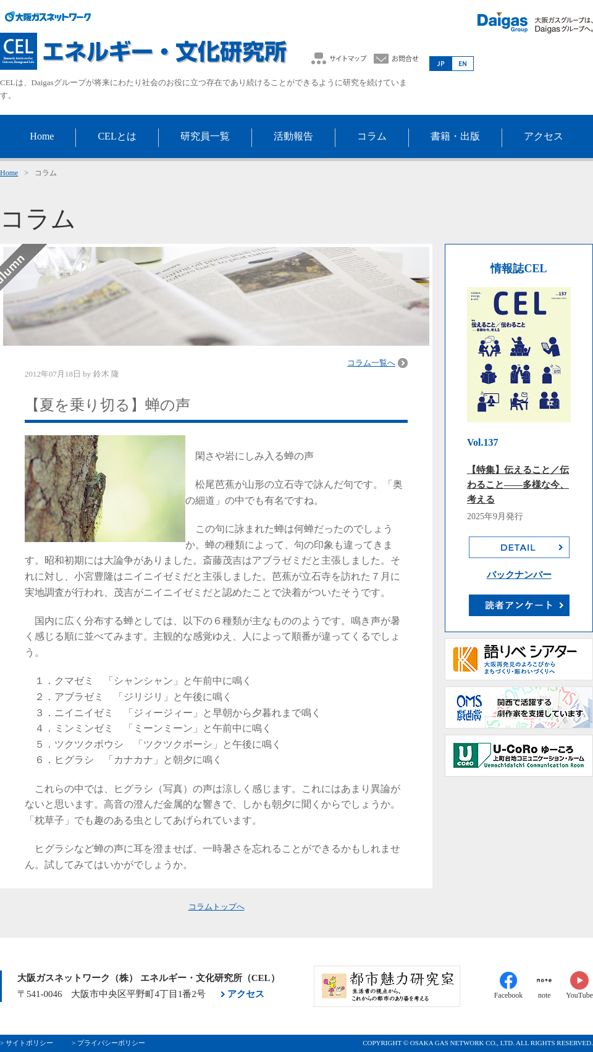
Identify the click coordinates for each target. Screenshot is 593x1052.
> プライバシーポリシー (108, 1042)
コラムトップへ (216, 906)
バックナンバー (519, 575)
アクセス (245, 994)
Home (9, 173)
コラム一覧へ (371, 362)
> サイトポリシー (26, 1042)
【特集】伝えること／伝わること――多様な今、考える (518, 484)
